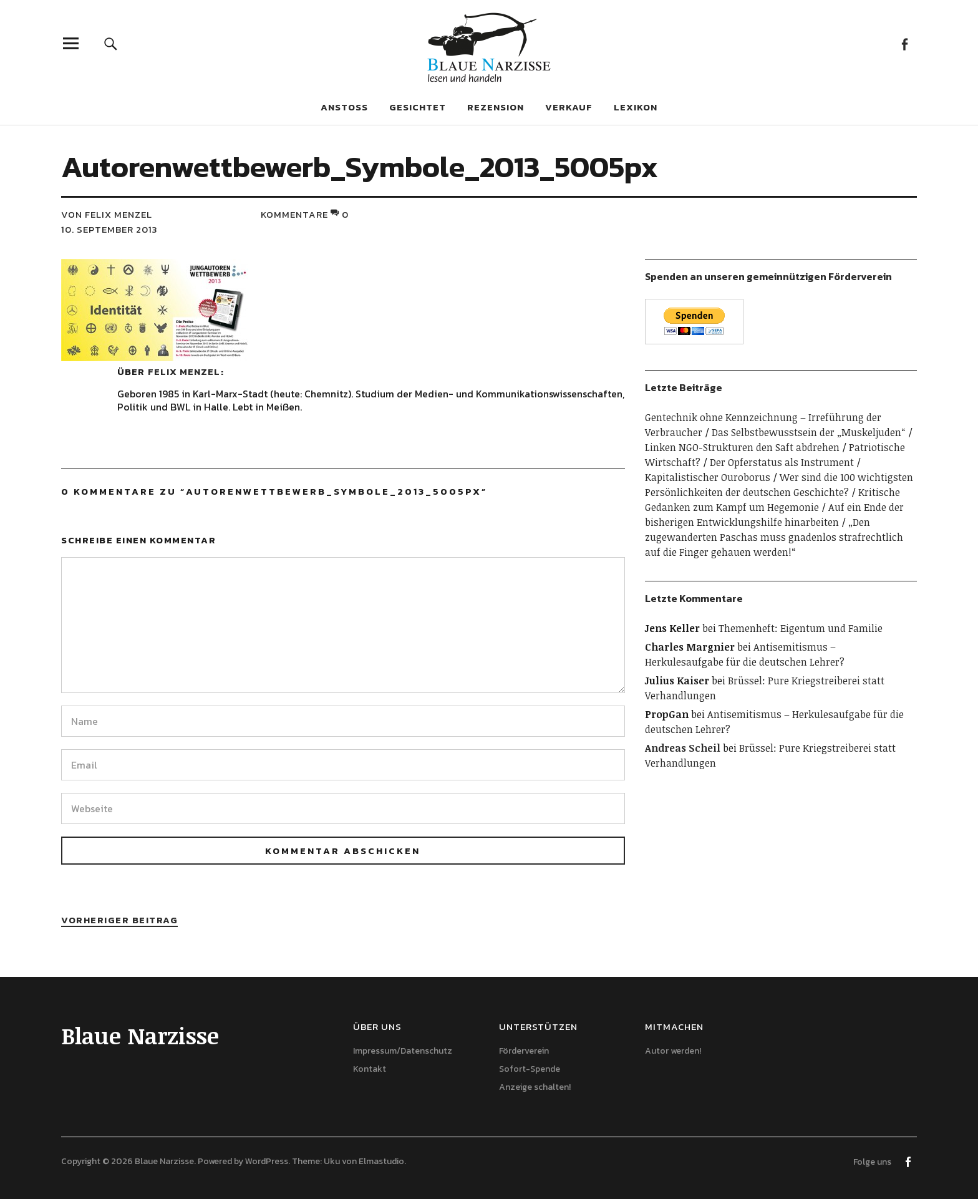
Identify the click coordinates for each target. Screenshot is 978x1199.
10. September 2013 (109, 229)
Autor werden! (673, 1050)
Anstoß (344, 107)
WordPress (266, 1161)
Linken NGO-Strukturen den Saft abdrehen (742, 447)
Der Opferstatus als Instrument (782, 462)
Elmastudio (381, 1161)
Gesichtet (417, 107)
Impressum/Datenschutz (402, 1050)
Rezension (495, 107)
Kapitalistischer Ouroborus (707, 477)
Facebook (904, 43)
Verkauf (569, 107)
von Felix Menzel (106, 214)
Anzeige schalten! (535, 1087)
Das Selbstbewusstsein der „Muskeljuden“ (809, 432)
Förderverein (524, 1050)
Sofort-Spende (529, 1068)
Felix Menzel (184, 371)
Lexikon (635, 107)
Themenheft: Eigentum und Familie (801, 628)
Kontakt (369, 1068)
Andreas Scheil (682, 748)
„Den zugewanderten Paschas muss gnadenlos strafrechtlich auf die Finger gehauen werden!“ (774, 537)
